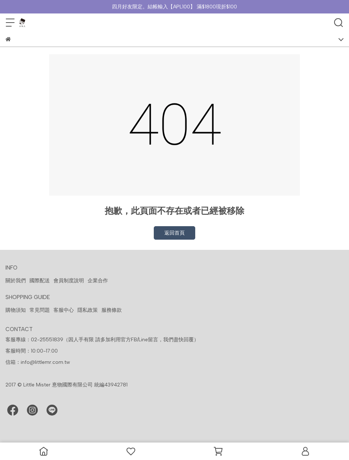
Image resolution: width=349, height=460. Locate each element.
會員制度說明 (68, 281)
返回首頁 (174, 233)
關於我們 (15, 281)
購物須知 (15, 310)
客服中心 (63, 310)
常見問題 (39, 310)
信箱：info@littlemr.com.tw (37, 362)
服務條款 (111, 310)
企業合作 (98, 281)
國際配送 (39, 281)
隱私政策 (87, 310)
